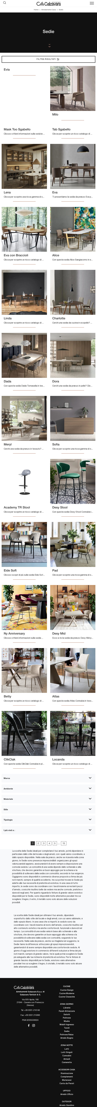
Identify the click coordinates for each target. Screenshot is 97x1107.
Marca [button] (7, 778)
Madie (67, 1021)
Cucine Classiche (67, 997)
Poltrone (67, 1018)
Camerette (67, 1062)
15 (63, 843)
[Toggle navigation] (92, 3)
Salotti (67, 1015)
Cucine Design (66, 990)
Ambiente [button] (8, 788)
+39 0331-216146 (32, 1010)
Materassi (67, 1080)
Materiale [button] (8, 799)
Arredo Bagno (66, 1038)
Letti (66, 1049)
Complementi (67, 1077)
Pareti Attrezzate (67, 1011)
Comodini (66, 1056)
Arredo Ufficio (66, 1094)
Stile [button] (6, 809)
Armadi (67, 1059)
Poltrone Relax (67, 1035)
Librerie (66, 1008)
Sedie (61, 10)
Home (36, 10)
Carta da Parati (66, 1083)
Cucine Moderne (66, 993)
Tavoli (67, 1028)
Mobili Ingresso (67, 1025)
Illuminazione (67, 1073)
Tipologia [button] (8, 820)
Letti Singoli (66, 1052)
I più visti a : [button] (9, 830)
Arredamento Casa (48, 10)
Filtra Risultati (48, 59)
